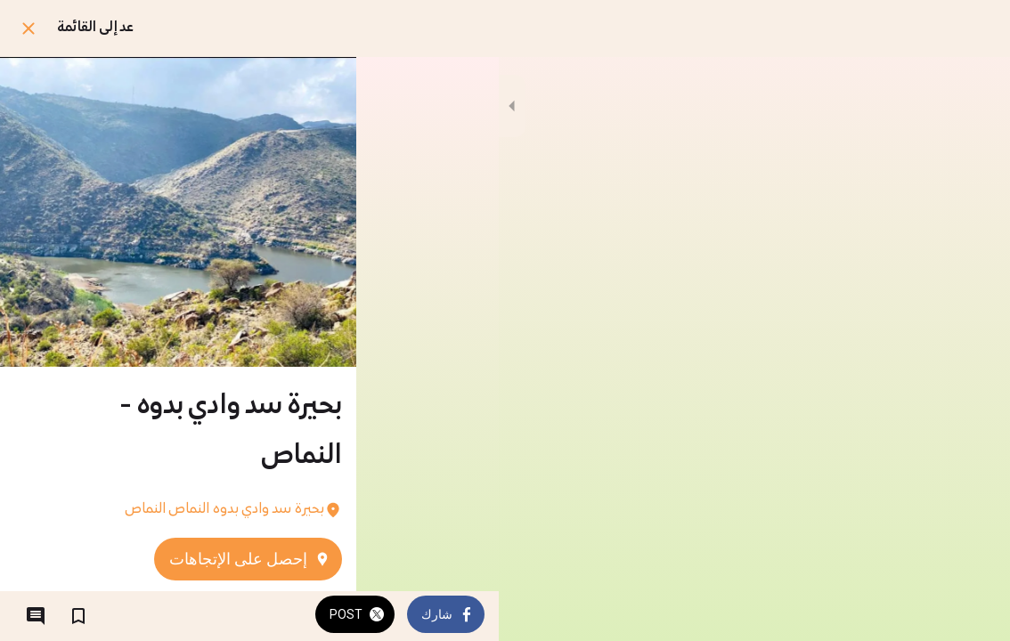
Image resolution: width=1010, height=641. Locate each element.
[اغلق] (28, 28)
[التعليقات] (35, 616)
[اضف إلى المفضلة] (78, 616)
